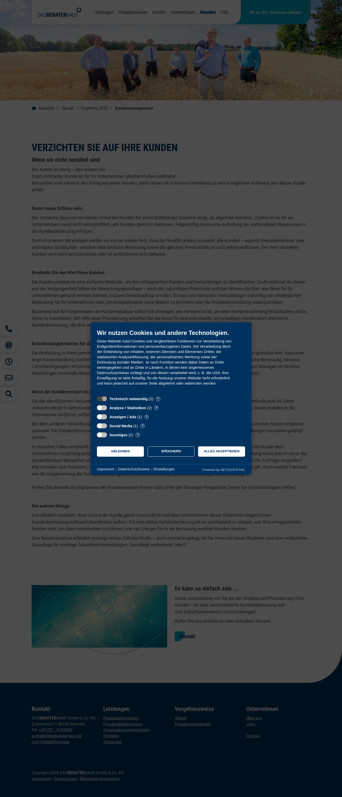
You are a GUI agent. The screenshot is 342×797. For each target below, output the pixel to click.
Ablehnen (120, 451)
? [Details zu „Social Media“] (143, 426)
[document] (171, 361)
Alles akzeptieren (222, 451)
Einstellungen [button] (164, 469)
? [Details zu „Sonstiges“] (138, 435)
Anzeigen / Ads (122, 417)
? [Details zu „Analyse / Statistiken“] (156, 408)
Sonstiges (118, 435)
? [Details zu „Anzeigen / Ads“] (147, 417)
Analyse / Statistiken (127, 408)
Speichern (171, 451)
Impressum (105, 469)
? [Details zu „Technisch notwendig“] (158, 399)
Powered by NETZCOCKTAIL (223, 470)
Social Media (120, 426)
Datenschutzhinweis (134, 469)
